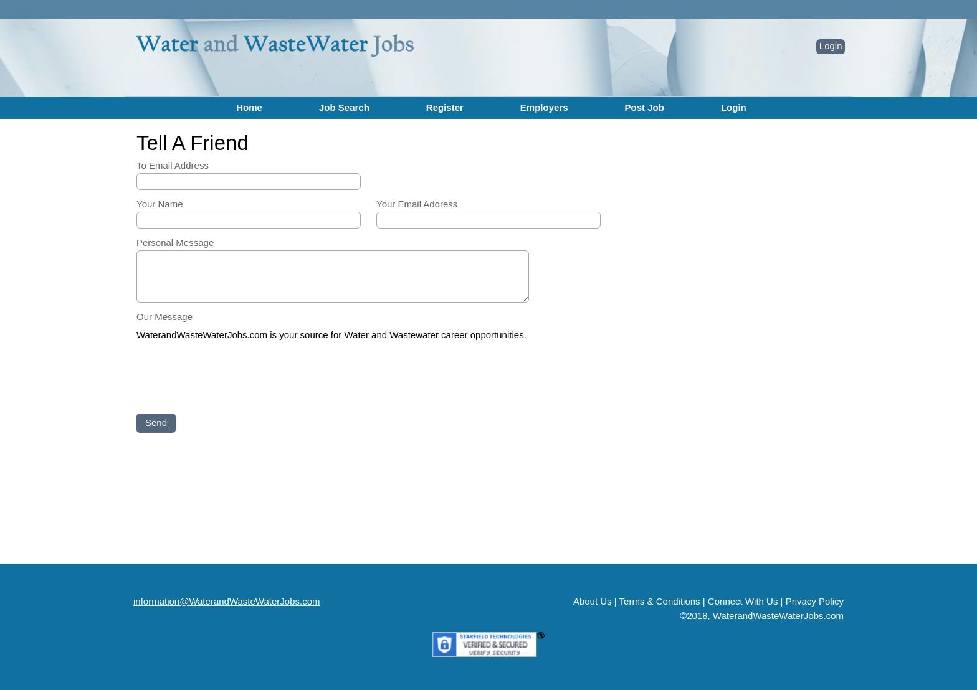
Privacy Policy (815, 601)
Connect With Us (743, 601)
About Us (592, 601)
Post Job (644, 107)
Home (249, 107)
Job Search (344, 107)
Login (830, 45)
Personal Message (175, 242)
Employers (544, 107)
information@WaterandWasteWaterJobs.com (226, 601)
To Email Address (172, 165)
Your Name (159, 204)
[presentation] (231, 378)
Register (445, 107)
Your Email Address (416, 204)
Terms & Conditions (659, 601)
